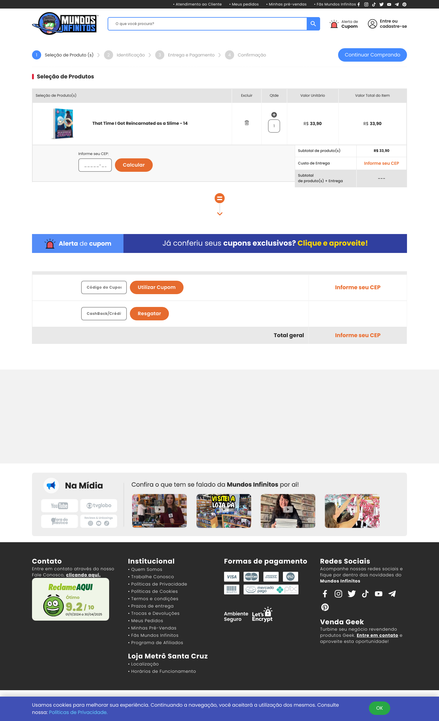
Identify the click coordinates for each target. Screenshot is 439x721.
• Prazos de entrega (151, 606)
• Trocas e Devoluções (154, 614)
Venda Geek (342, 622)
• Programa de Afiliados (155, 643)
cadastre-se (393, 26)
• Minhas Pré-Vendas (152, 628)
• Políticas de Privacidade (157, 584)
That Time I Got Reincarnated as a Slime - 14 (140, 124)
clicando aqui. (83, 575)
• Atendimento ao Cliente (197, 4)
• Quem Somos (145, 570)
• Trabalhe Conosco (151, 577)
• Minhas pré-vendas (286, 4)
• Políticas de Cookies (153, 592)
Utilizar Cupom (157, 287)
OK (379, 708)
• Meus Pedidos (145, 621)
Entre (385, 21)
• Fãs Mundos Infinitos (335, 4)
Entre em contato (377, 636)
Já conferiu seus (265, 244)
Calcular (134, 165)
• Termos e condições (153, 599)
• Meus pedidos (244, 4)
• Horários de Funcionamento (162, 672)
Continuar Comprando (372, 55)
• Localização (143, 664)
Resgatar (149, 313)
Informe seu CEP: (93, 154)
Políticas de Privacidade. (78, 712)
